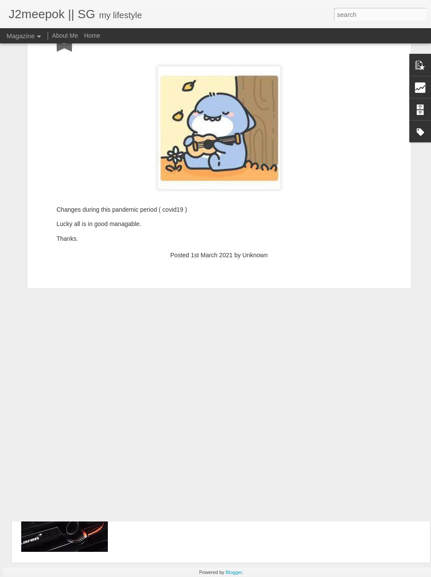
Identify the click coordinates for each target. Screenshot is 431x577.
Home (92, 35)
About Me (65, 35)
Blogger (234, 572)
